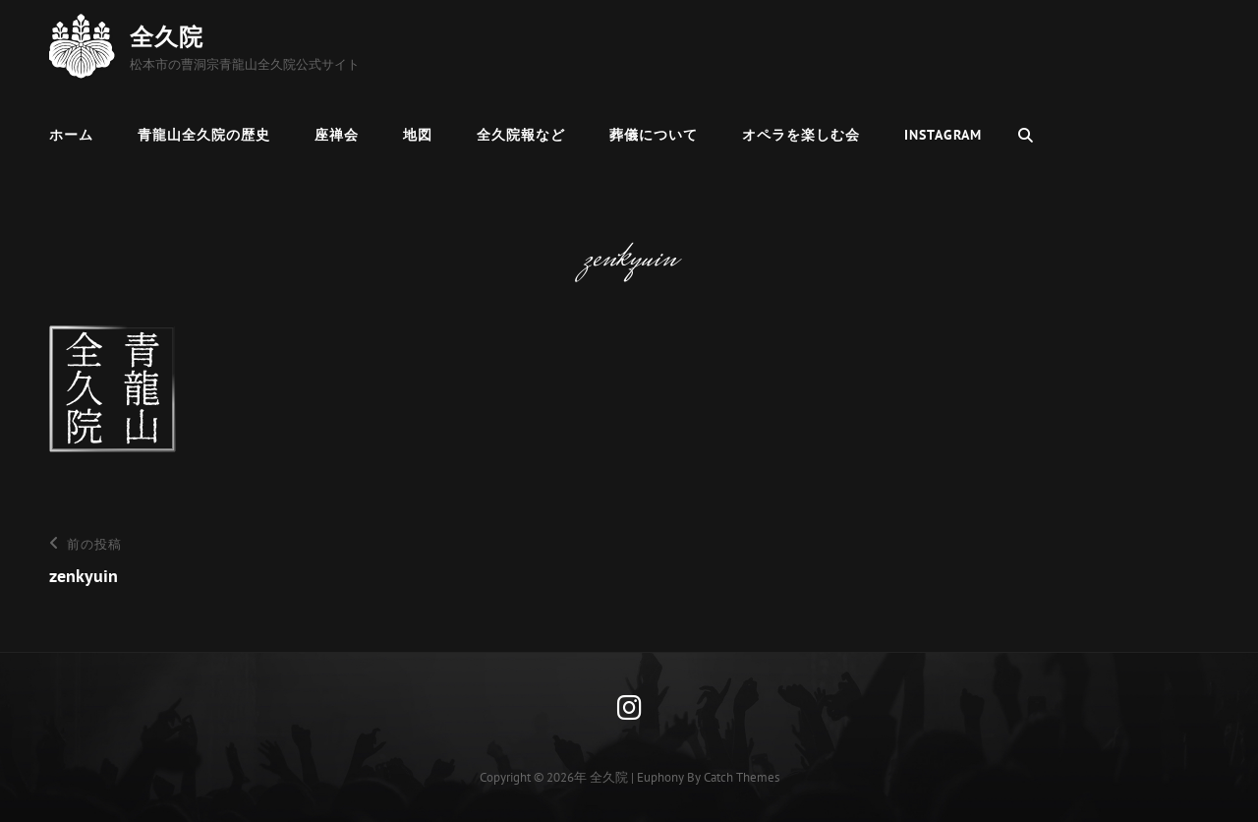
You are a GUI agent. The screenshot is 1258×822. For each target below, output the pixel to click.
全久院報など (521, 135)
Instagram (943, 135)
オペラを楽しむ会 (801, 135)
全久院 (166, 37)
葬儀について (653, 135)
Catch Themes (741, 777)
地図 (417, 135)
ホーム (71, 135)
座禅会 (336, 135)
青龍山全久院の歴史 (204, 135)
